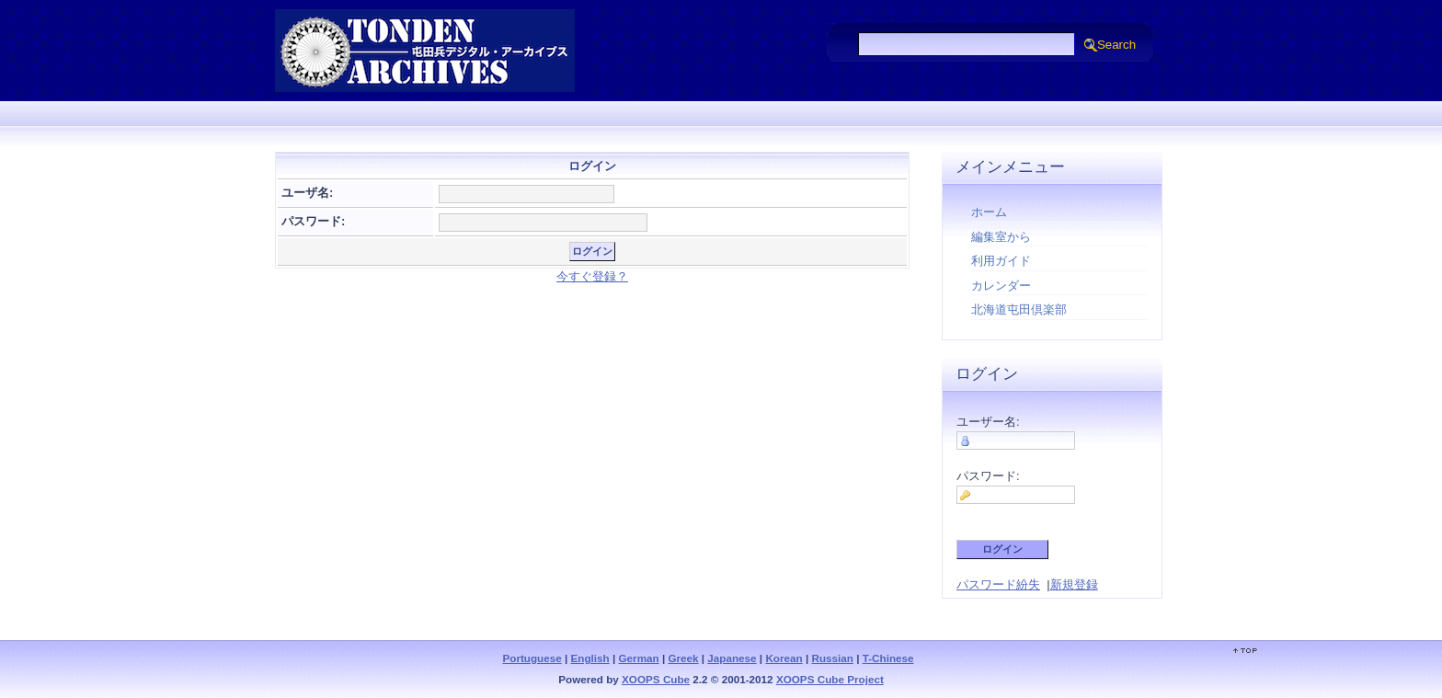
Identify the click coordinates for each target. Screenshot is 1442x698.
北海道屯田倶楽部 (1019, 309)
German (639, 658)
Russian (832, 658)
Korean (783, 658)
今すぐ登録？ (592, 276)
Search (1116, 44)
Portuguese (531, 658)
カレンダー (1001, 285)
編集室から (1001, 237)
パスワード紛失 (998, 584)
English (590, 658)
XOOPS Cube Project (830, 679)
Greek (683, 658)
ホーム (989, 212)
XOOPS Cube (656, 679)
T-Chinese (888, 658)
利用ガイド (1001, 261)
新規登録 (1074, 584)
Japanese (731, 658)
